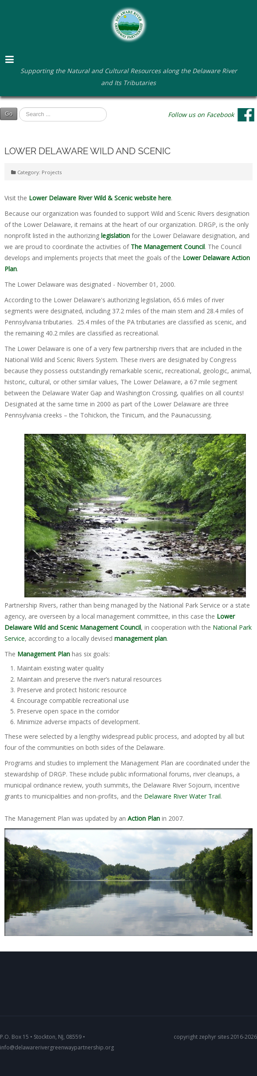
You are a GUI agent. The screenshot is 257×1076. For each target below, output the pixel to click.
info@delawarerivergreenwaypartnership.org (57, 1047)
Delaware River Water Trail (182, 796)
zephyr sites (214, 1037)
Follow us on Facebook (201, 114)
